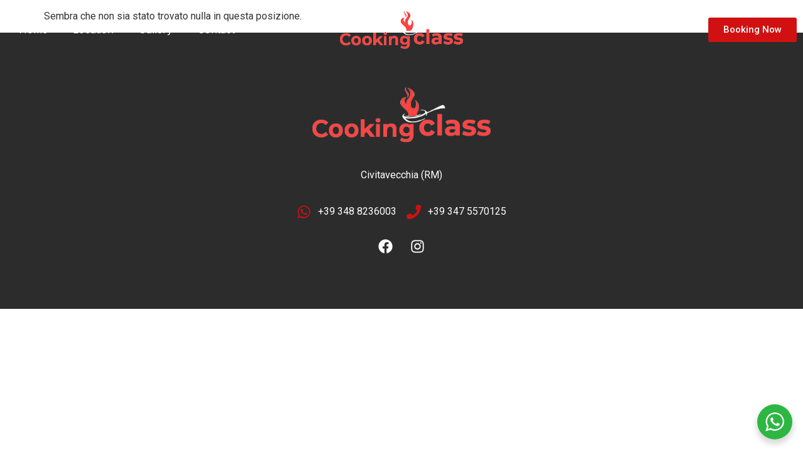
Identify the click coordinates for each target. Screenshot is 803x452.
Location (93, 29)
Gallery (156, 29)
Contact (216, 29)
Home (33, 29)
